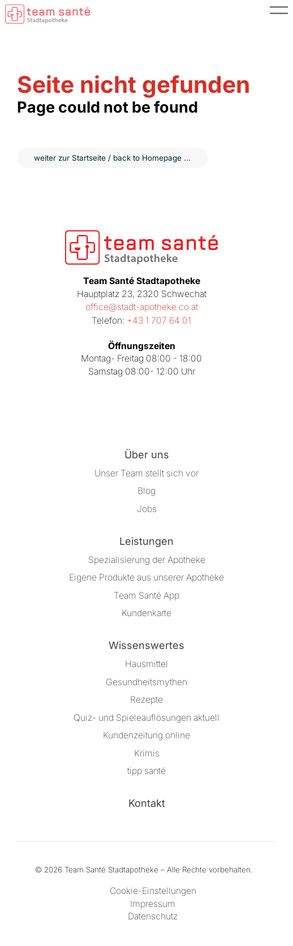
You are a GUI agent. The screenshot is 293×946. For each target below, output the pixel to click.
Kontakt (146, 803)
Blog (146, 490)
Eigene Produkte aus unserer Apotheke (146, 577)
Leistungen (146, 541)
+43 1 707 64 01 (159, 320)
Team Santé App (146, 595)
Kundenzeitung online (146, 735)
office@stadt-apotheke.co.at (141, 307)
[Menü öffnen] (279, 14)
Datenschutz (153, 916)
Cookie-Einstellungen (153, 890)
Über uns (146, 455)
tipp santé (146, 771)
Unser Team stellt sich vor (146, 473)
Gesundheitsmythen (146, 682)
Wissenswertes (146, 645)
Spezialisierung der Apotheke (146, 559)
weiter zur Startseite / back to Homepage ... (112, 157)
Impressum (152, 903)
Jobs (147, 509)
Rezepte (146, 699)
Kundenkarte (146, 613)
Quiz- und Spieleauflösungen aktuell (146, 717)
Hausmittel (146, 664)
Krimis (147, 753)
